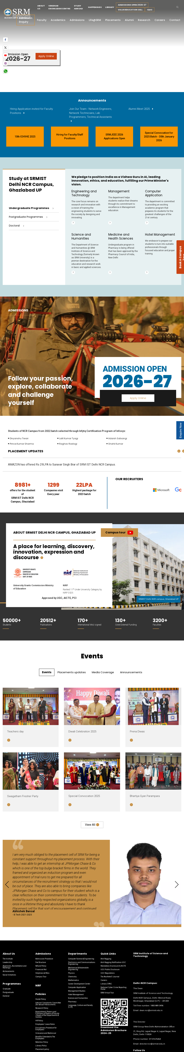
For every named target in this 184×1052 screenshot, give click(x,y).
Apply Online (46, 56)
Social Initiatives (9, 975)
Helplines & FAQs (42, 973)
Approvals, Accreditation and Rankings (14, 967)
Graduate (7, 989)
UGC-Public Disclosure (110, 969)
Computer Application (77, 987)
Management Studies (76, 991)
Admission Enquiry (25, 20)
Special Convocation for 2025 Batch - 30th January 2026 (159, 136)
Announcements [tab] (131, 672)
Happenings (95, 7)
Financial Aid (40, 969)
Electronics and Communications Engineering (81, 963)
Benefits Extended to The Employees (45, 1037)
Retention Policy (41, 1042)
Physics (71, 973)
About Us (41, 7)
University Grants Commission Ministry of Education (33, 587)
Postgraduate (8, 992)
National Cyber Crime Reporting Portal (113, 988)
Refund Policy (40, 966)
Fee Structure (40, 962)
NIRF (65, 585)
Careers (104, 980)
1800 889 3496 (156, 1005)
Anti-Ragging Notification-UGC (113, 962)
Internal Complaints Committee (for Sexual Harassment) (48, 1004)
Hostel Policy (40, 999)
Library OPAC (106, 984)
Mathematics (73, 980)
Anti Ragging (106, 959)
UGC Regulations (108, 973)
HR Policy (39, 1021)
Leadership (7, 962)
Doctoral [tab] (14, 225)
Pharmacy (72, 1002)
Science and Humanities (78, 998)
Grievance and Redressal (45, 1033)
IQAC (149, 9)
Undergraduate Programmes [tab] (29, 208)
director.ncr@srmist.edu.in (152, 1044)
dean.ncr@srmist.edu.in (151, 1010)
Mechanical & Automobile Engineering (78, 968)
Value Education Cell (130, 9)
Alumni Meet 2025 (139, 108)
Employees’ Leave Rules (45, 1024)
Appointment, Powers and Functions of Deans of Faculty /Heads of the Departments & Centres (47, 1014)
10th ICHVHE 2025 (25, 136)
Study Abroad (78, 7)
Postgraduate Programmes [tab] (26, 217)
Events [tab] (46, 672)
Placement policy (42, 1049)
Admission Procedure (44, 959)
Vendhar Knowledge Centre (59, 7)
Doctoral (6, 996)
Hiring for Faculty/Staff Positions (69, 136)
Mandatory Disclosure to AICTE (113, 966)
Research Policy (41, 1008)
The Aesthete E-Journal (110, 977)
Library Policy (41, 1046)
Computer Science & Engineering (81, 959)
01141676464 (155, 1039)
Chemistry (72, 977)
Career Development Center (79, 984)
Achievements (8, 971)
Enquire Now (180, 430)
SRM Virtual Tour (107, 993)
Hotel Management (76, 995)
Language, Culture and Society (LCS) (80, 1006)
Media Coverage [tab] (103, 672)
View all (90, 824)
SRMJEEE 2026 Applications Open (114, 136)
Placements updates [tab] (72, 672)
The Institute (8, 959)
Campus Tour (40, 977)
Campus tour (115, 532)
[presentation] (178, 451)
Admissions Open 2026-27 (132, 4)
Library (109, 7)
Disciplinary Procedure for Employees (46, 1029)
